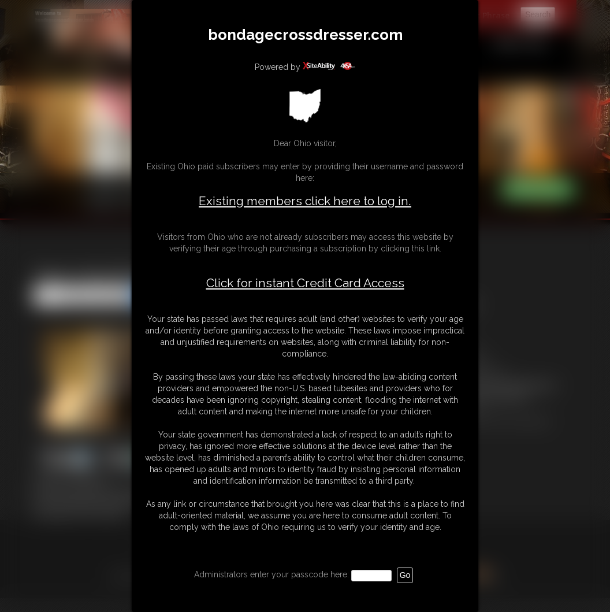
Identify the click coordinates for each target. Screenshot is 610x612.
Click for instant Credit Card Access (305, 283)
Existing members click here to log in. (305, 201)
